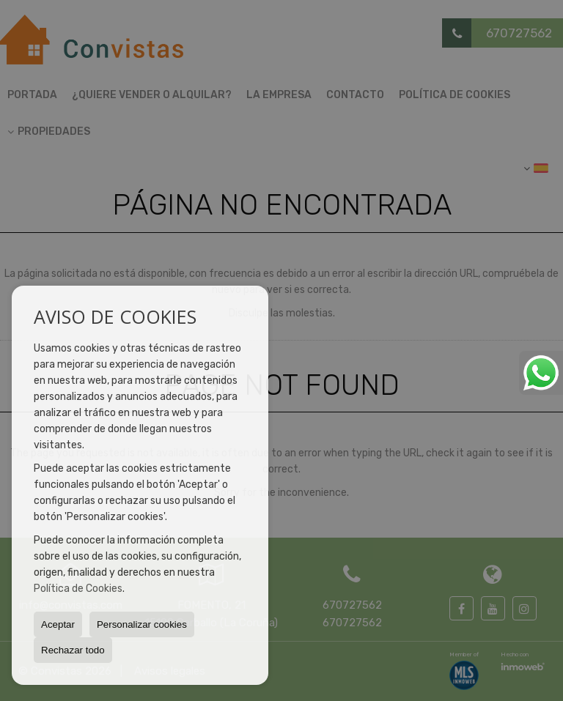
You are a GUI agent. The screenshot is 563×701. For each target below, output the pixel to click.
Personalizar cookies (142, 624)
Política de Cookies (78, 588)
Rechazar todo (73, 650)
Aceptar (58, 624)
